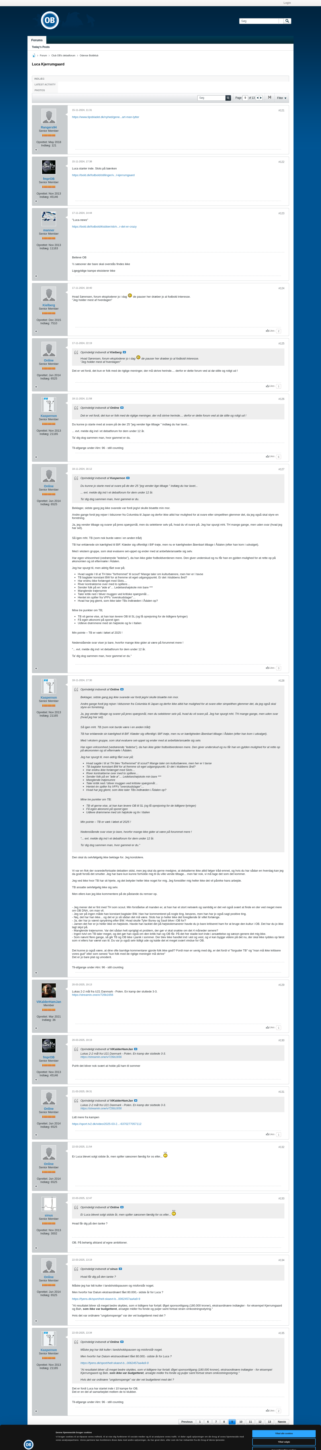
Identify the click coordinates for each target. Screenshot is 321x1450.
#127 (281, 469)
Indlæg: (46, 145)
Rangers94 (49, 127)
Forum (43, 55)
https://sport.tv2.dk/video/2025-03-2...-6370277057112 (106, 1124)
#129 (281, 984)
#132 (281, 1147)
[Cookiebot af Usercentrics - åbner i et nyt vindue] (28, 1442)
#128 (281, 680)
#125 (281, 343)
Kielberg (49, 305)
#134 (281, 1260)
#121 (281, 110)
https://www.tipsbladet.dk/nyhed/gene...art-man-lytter (105, 117)
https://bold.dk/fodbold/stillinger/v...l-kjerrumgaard (103, 175)
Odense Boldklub (89, 55)
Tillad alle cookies (284, 1411)
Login (287, 2)
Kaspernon (49, 416)
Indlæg (39, 78)
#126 (281, 399)
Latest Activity (45, 84)
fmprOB (49, 179)
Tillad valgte (284, 1419)
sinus (49, 1215)
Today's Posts (41, 47)
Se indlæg (124, 352)
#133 (281, 1198)
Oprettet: (42, 142)
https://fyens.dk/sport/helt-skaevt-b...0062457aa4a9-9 (106, 1299)
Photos (40, 90)
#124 (281, 288)
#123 (281, 213)
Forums (37, 40)
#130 (281, 1040)
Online (49, 360)
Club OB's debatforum (63, 55)
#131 (281, 1091)
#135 (281, 1333)
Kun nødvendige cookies (284, 1427)
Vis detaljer (182, 1443)
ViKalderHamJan (48, 1002)
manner (49, 230)
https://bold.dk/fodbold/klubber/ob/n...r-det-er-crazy (104, 226)
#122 (281, 161)
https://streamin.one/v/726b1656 (92, 994)
